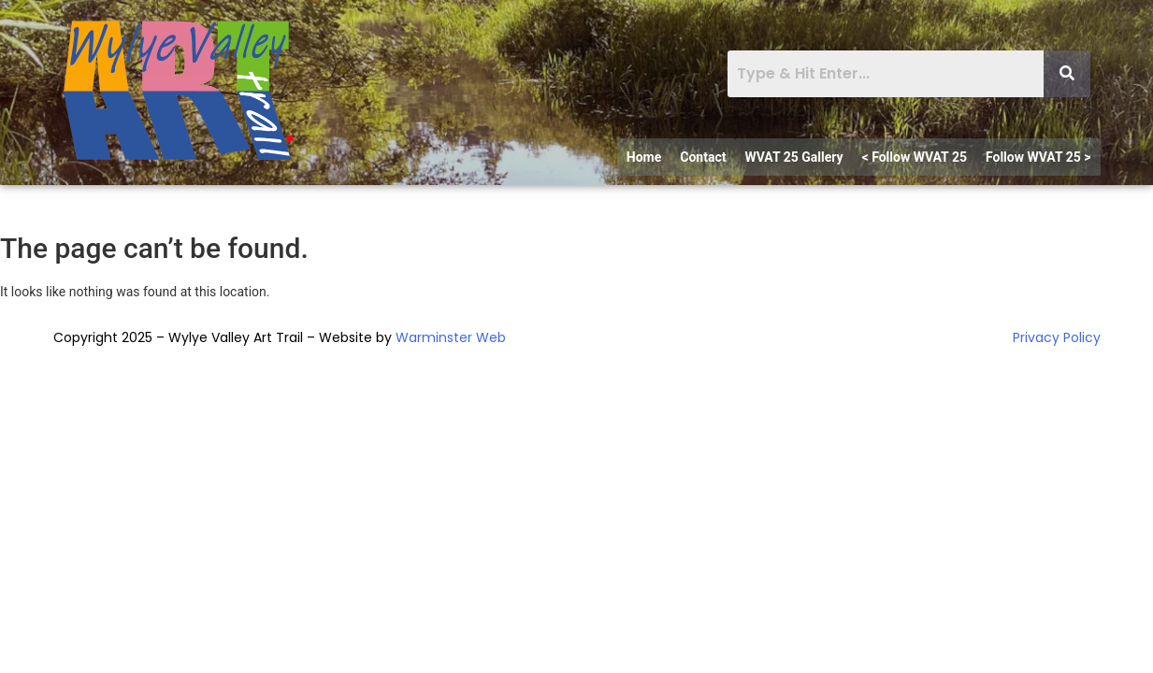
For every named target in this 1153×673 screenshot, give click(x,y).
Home (644, 157)
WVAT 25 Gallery (793, 157)
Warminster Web (451, 337)
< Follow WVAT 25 (914, 157)
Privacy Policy (1057, 337)
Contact (703, 157)
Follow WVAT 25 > (1038, 157)
